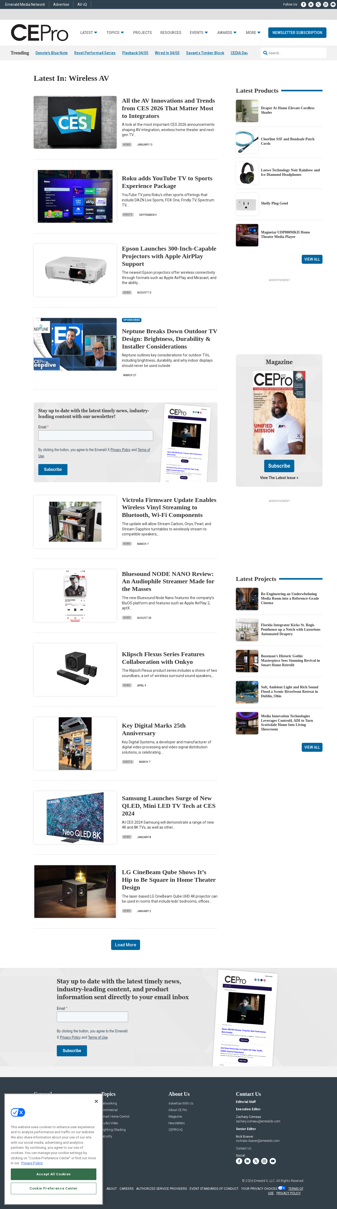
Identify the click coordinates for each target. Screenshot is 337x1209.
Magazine (175, 1116)
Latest (86, 33)
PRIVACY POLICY (288, 1193)
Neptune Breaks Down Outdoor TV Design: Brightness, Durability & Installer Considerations (169, 339)
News (127, 144)
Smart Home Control (115, 1116)
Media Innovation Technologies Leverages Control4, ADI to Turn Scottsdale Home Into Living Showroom (287, 722)
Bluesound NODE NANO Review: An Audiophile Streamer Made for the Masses (168, 581)
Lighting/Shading (113, 1130)
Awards (224, 33)
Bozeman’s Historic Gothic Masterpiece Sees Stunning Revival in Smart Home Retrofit (290, 660)
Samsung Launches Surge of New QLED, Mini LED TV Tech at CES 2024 (169, 806)
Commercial (109, 1110)
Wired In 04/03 (167, 53)
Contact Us (243, 1148)
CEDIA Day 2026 (244, 53)
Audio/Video (109, 1123)
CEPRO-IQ (175, 1130)
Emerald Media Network (25, 4)
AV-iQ (82, 4)
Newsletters (176, 1123)
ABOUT (111, 1189)
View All (312, 259)
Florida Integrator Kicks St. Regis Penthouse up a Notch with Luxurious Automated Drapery (290, 629)
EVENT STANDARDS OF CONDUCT (214, 1189)
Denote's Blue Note (52, 53)
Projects (142, 33)
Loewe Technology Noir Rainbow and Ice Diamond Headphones (290, 172)
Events (197, 33)
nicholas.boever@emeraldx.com (258, 1141)
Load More (125, 944)
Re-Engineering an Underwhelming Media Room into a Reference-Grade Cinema (290, 598)
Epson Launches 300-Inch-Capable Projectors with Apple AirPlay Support (169, 256)
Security (106, 1136)
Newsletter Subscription (297, 33)
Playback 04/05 (135, 53)
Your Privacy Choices (259, 1189)
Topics (113, 33)
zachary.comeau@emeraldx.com (258, 1121)
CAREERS (126, 1189)
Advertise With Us (181, 1103)
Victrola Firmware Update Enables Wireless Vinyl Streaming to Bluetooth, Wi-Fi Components (169, 507)
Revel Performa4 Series (95, 53)
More (251, 33)
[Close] (96, 1101)
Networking (109, 1103)
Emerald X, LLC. (264, 1181)
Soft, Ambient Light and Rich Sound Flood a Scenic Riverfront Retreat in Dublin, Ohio (289, 691)
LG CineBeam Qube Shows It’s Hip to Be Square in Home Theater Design (169, 880)
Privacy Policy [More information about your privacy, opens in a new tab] (32, 1163)
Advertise (61, 4)
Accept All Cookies (53, 1174)
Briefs (127, 214)
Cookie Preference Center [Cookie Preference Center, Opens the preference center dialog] (53, 1188)
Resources (170, 33)
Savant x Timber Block (205, 53)
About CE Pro (177, 1110)
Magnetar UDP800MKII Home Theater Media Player (285, 234)
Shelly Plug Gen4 (274, 204)
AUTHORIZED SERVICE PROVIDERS (161, 1189)
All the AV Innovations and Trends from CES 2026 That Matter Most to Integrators (168, 108)
